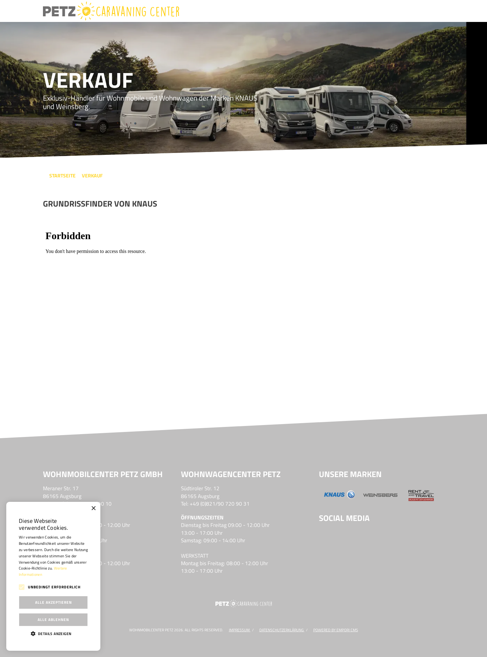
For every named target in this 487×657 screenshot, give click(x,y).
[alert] (53, 576)
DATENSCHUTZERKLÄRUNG (281, 630)
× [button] (93, 508)
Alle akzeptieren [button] (53, 602)
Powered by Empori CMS (335, 630)
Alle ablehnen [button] (53, 620)
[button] (53, 633)
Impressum (240, 630)
